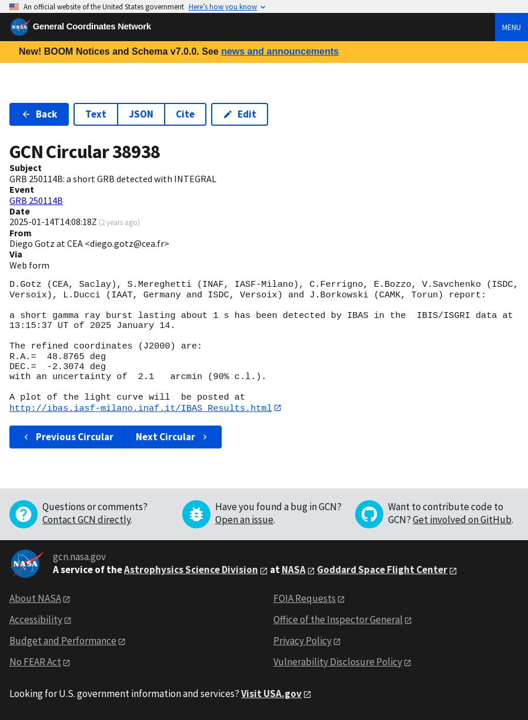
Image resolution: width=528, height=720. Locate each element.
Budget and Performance (62, 641)
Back (39, 114)
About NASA (35, 598)
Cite (185, 114)
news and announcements (280, 51)
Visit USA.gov (271, 693)
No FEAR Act (35, 661)
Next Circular (173, 437)
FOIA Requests (304, 598)
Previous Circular (67, 437)
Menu (511, 27)
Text (95, 114)
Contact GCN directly (86, 520)
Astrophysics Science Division (191, 570)
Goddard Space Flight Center (382, 570)
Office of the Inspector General (338, 620)
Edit (239, 114)
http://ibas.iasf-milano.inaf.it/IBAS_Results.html (140, 408)
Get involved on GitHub (462, 520)
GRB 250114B (36, 200)
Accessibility (35, 620)
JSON (141, 114)
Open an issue (244, 520)
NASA (294, 570)
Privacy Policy (302, 641)
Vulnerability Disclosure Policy (337, 661)
